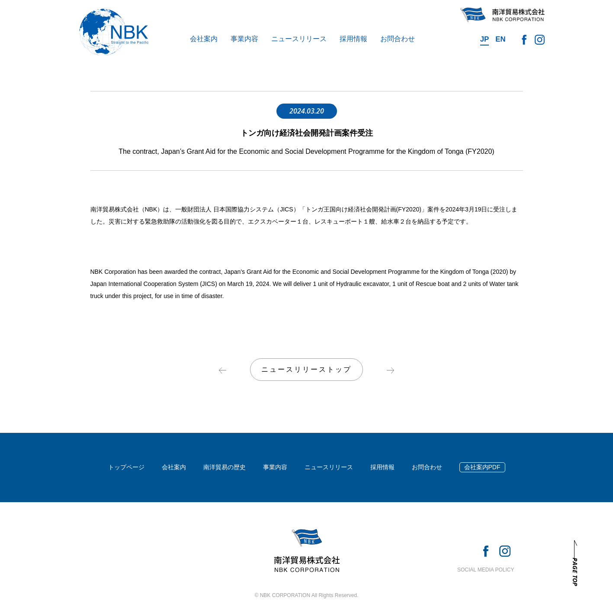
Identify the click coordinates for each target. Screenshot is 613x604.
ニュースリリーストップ (306, 369)
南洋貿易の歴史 (224, 467)
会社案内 (204, 38)
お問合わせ (397, 38)
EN (500, 39)
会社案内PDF (482, 467)
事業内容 (244, 38)
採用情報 (353, 38)
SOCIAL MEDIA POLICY (485, 570)
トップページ (126, 467)
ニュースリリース (299, 38)
